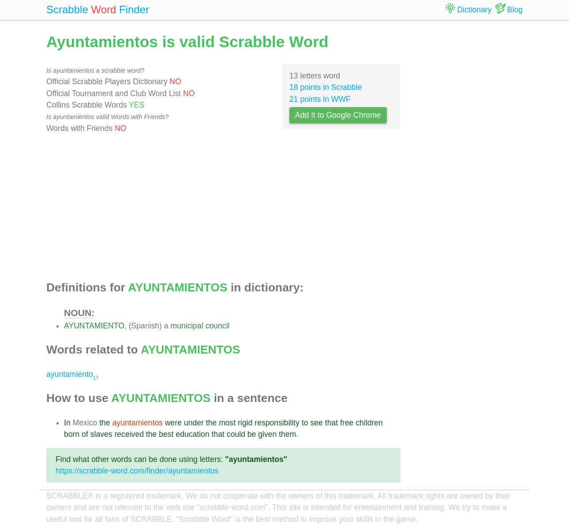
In (67, 422)
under (194, 422)
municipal (187, 325)
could (236, 434)
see (317, 422)
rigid (245, 422)
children (369, 422)
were (173, 422)
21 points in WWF (320, 99)
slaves (101, 434)
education (192, 434)
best (166, 434)
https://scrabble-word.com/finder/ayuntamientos (137, 470)
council (218, 325)
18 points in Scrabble (325, 87)
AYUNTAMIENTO (94, 325)
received (129, 434)
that (331, 422)
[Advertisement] (223, 207)
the (104, 422)
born (71, 434)
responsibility (277, 422)
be (251, 434)
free (346, 422)
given (267, 434)
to (305, 422)
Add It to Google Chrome (338, 115)
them (287, 434)
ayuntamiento (72, 374)
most (227, 422)
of (85, 434)
